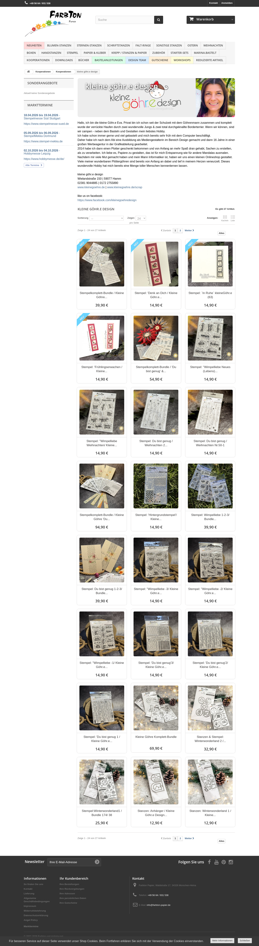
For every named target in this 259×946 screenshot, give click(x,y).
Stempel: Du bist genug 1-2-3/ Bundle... (102, 591)
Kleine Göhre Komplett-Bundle (156, 737)
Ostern (192, 45)
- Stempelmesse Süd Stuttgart (42, 117)
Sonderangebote (42, 83)
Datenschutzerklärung (36, 915)
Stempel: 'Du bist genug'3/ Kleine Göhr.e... (156, 665)
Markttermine (31, 926)
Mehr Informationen (222, 940)
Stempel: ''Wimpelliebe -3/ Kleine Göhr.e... (156, 591)
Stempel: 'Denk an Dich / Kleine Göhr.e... (156, 295)
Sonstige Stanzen (169, 45)
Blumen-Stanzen (59, 45)
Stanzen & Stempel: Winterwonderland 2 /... (210, 739)
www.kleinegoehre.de (91, 187)
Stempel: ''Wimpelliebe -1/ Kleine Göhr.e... (102, 665)
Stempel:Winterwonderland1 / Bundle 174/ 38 (102, 813)
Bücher (83, 60)
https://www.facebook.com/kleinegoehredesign (107, 200)
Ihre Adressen (67, 893)
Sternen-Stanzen (89, 45)
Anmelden (227, 3)
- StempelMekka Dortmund (42, 134)
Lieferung (29, 893)
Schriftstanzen (118, 45)
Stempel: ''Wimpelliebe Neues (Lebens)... (210, 369)
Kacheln (225, 218)
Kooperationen (38, 60)
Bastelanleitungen (109, 60)
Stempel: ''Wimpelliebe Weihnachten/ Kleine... (101, 443)
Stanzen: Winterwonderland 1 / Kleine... (210, 813)
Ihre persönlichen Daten (73, 898)
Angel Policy (31, 920)
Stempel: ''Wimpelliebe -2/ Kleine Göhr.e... (210, 591)
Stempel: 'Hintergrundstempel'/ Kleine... (156, 517)
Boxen (31, 52)
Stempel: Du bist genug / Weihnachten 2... (156, 443)
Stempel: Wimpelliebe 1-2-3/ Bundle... (210, 517)
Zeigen (130, 218)
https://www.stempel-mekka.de (43, 141)
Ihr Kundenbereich (74, 878)
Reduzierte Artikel (209, 60)
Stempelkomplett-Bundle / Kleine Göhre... (102, 295)
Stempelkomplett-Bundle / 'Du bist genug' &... (156, 369)
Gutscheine (160, 60)
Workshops (182, 60)
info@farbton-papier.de (158, 905)
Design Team (137, 60)
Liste (233, 218)
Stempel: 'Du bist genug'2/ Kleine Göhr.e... (210, 665)
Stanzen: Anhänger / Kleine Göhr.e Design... (155, 813)
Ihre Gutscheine (68, 903)
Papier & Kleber (95, 52)
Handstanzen (51, 52)
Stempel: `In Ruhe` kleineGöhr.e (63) (210, 295)
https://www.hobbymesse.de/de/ (44, 158)
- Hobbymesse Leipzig (42, 152)
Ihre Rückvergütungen (72, 889)
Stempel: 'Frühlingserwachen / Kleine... (101, 369)
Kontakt (213, 3)
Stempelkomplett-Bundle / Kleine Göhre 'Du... (102, 517)
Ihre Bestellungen (69, 884)
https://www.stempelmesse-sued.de (46, 123)
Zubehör (158, 52)
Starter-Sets (179, 52)
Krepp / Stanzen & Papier (129, 52)
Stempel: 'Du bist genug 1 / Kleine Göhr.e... (102, 739)
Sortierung (83, 218)
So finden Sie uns (33, 884)
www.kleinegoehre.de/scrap (124, 187)
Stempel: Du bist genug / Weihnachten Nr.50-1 (210, 443)
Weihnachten (213, 45)
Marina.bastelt (205, 52)
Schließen (245, 940)
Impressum (30, 906)
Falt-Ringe (143, 45)
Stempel (72, 52)
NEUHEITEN (34, 45)
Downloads (64, 60)
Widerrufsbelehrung (35, 910)
